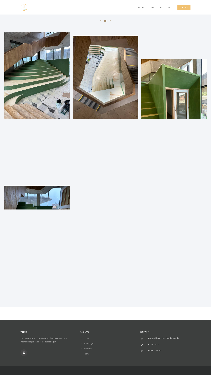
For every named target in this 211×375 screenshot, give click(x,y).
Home (141, 7)
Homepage (88, 343)
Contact (184, 7)
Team (152, 7)
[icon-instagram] (24, 352)
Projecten (165, 7)
